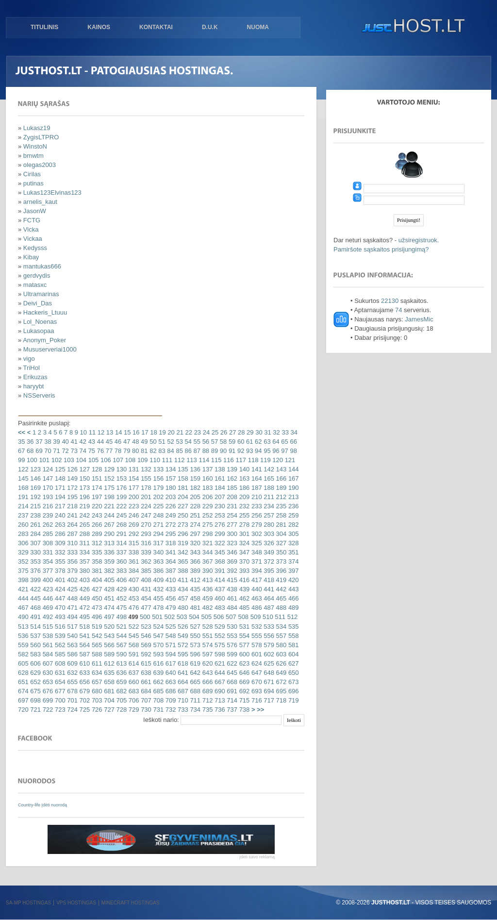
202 (157, 497)
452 (121, 598)
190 (292, 487)
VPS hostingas (76, 902)
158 (182, 478)
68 (29, 450)
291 (121, 533)
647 (255, 672)
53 (178, 441)
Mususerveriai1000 (50, 349)
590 (121, 654)
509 (254, 616)
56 (204, 441)
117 (240, 460)
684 (145, 691)
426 (84, 589)
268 (121, 524)
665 (194, 682)
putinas (33, 183)
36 (29, 441)
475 (121, 607)
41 (73, 441)
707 (145, 700)
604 (292, 654)
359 (108, 561)
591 (133, 654)
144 (292, 469)
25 (214, 432)
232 (243, 506)
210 (255, 497)
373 (280, 561)
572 (182, 645)
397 (292, 570)
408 (145, 580)
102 (56, 460)
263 (59, 524)
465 (280, 598)
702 (84, 700)
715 (243, 700)
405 (108, 580)
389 (194, 570)
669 (243, 682)
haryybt (33, 386)
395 (268, 570)
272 (170, 524)
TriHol (31, 367)
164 (255, 478)
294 (157, 533)
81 (143, 450)
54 (187, 441)
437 (219, 589)
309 (59, 543)
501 (156, 616)
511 (279, 616)
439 (243, 589)
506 (218, 616)
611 (96, 663)
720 (23, 709)
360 (121, 561)
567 (121, 645)
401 (59, 580)
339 (145, 552)
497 (108, 616)
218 (72, 506)
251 (194, 515)
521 (121, 626)
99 (21, 460)
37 (38, 441)
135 (182, 469)
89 (213, 450)
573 (194, 645)
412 (194, 580)
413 (206, 580)
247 (145, 515)
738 (243, 709)
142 (268, 469)
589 (108, 654)
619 (194, 663)
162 (231, 478)
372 (268, 561)
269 (133, 524)
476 (133, 607)
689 (206, 691)
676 (47, 691)
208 (231, 497)
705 (121, 700)
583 (35, 654)
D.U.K (210, 27)
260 (23, 524)
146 (35, 478)
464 (268, 598)
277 (231, 524)
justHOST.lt (411, 26)
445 (35, 598)
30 (258, 432)
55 (196, 441)
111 (166, 460)
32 (275, 432)
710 (182, 700)
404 (96, 580)
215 (35, 506)
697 (23, 700)
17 (144, 432)
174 (96, 487)
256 (255, 515)
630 (47, 672)
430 (133, 589)
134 (170, 469)
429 (121, 589)
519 (96, 626)
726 (96, 709)
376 (35, 570)
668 (231, 682)
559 (23, 645)
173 (84, 487)
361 (133, 561)
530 (231, 626)
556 (268, 635)
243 (96, 515)
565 (96, 645)
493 (59, 616)
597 (206, 654)
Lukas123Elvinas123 (52, 192)
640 (170, 672)
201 (145, 497)
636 (121, 672)
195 (72, 497)
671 (268, 682)
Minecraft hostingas (130, 902)
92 (239, 450)
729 (133, 709)
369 (231, 561)
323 (231, 543)
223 (133, 506)
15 (126, 432)
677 (59, 691)
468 (35, 607)
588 (96, 654)
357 (84, 561)
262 (47, 524)
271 (157, 524)
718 (280, 700)
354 (47, 561)
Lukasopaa (38, 331)
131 (133, 469)
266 (96, 524)
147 (47, 478)
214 (23, 506)
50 (152, 441)
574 (206, 645)
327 (280, 543)
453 (133, 598)
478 (157, 607)
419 (280, 580)
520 (108, 626)
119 (264, 460)
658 (108, 682)
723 (59, 709)
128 (96, 469)
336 (108, 552)
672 (280, 682)
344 (206, 552)
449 (84, 598)
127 (84, 469)
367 (206, 561)
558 (292, 635)
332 (59, 552)
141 (255, 469)
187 (255, 487)
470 (59, 607)
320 (194, 543)
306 (23, 543)
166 (280, 478)
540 (72, 635)
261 (35, 524)
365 (182, 561)
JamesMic (419, 319)
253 (219, 515)
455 (157, 598)
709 (170, 700)
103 (68, 460)
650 (292, 672)
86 (187, 450)
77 (108, 450)
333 (72, 552)
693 (255, 691)
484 (231, 607)
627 (292, 663)
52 (170, 441)
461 (231, 598)
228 (194, 506)
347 (243, 552)
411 (182, 580)
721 (35, 709)
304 (280, 533)
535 (292, 626)
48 (134, 441)
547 (157, 635)
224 (145, 506)
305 (292, 533)
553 (231, 635)
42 (82, 441)
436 (206, 589)
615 (145, 663)
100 (31, 460)
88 (204, 450)
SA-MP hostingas (28, 902)
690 (219, 691)
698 (35, 700)
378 (59, 570)
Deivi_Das (37, 303)
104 (80, 460)
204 (182, 497)
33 (284, 432)
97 (284, 450)
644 (219, 672)
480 (182, 607)
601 (255, 654)
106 (105, 460)
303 (268, 533)
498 (121, 616)
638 (145, 672)
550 (194, 635)
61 (248, 441)
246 (133, 515)
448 (72, 598)
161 (219, 478)
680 (96, 691)
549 (182, 635)
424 (59, 589)
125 (59, 469)
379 (72, 570)
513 (23, 626)
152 (108, 478)
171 (59, 487)
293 (145, 533)
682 (121, 691)
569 (145, 645)
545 (133, 635)
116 (227, 460)
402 (72, 580)
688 (194, 691)
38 (47, 441)
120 (277, 460)
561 (47, 645)
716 (255, 700)
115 (215, 460)
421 (23, 589)
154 (133, 478)
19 (161, 432)
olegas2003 (39, 164)
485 (243, 607)
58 (222, 441)
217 (59, 506)
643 (206, 672)
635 (108, 672)
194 (59, 497)
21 (179, 432)
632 (72, 672)
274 (194, 524)
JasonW (34, 211)
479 (170, 607)
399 (35, 580)
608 (59, 663)
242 (84, 515)
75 (90, 450)
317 (157, 543)
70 (47, 450)
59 (231, 441)
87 (196, 450)
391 (219, 570)
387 (170, 570)
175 (108, 487)
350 (280, 552)
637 (133, 672)
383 (121, 570)
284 (35, 533)
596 (194, 654)
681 (108, 691)
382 (108, 570)
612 (108, 663)
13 (108, 432)
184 (219, 487)
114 (203, 460)
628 (23, 672)
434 (182, 589)
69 (38, 450)
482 (206, 607)
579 (268, 645)
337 (121, 552)
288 (84, 533)
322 (219, 543)
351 (292, 552)
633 (84, 672)
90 (222, 450)
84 (170, 450)
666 (206, 682)
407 (133, 580)
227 (182, 506)
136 (194, 469)
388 (182, 570)
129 (108, 469)
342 (182, 552)
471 (72, 607)
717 (268, 700)
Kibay (31, 257)
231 (231, 506)
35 (21, 441)
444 (23, 598)
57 (213, 441)
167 (292, 478)
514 (35, 626)
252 (206, 515)
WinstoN (35, 146)
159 (194, 478)
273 (182, 524)
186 (243, 487)
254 (231, 515)
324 (243, 543)
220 (96, 506)
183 (206, 487)
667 (219, 682)
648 (268, 672)
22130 (389, 300)
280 (268, 524)
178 (145, 487)
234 (268, 506)
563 (72, 645)
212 (280, 497)
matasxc (35, 284)
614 (133, 663)
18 (153, 432)
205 (194, 497)
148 (59, 478)
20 (170, 432)
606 (35, 663)
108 (129, 460)
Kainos (98, 27)
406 (121, 580)
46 (117, 441)
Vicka (31, 229)
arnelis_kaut (40, 201)
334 (84, 552)
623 (243, 663)
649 (280, 672)
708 (157, 700)
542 (96, 635)
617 (170, 663)
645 (231, 672)
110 (154, 460)
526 (182, 626)
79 (125, 450)
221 (108, 506)
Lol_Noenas (40, 321)
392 (231, 570)
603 (280, 654)
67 (21, 450)
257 (268, 515)
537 (35, 635)
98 (292, 450)
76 (99, 450)
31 (267, 432)
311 (84, 543)
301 (243, 533)
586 (72, 654)
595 (182, 654)
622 (231, 663)
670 (255, 682)
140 (243, 469)
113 (191, 460)
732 (170, 709)
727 (108, 709)
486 (255, 607)
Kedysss (35, 247)
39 (55, 441)
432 (157, 589)
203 (170, 497)
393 (243, 570)
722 (47, 709)
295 (170, 533)
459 (206, 598)
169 (35, 487)
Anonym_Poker (44, 340)
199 (121, 497)
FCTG (31, 220)
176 (121, 487)
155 (145, 478)
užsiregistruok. (418, 240)
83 (161, 450)
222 (121, 506)
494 (72, 616)
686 (170, 691)
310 (72, 543)
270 (145, 524)
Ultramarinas (41, 294)
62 (257, 441)
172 (72, 487)
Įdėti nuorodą (54, 805)
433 (170, 589)
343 (194, 552)
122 (23, 469)
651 (23, 682)
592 (145, 654)
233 (255, 506)
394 (255, 570)
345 (219, 552)
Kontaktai (156, 27)
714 (231, 700)
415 (231, 580)
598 (219, 654)
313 (108, 543)
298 (206, 533)
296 (182, 533)
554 (243, 635)
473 (96, 607)
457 (182, 598)
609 (72, 663)
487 (268, 607)
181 (182, 487)
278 (243, 524)
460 (219, 598)
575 (219, 645)
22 (187, 432)
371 (255, 561)
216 (47, 506)
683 (133, 691)
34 (293, 432)
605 (23, 663)
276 (219, 524)
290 (108, 533)
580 (280, 645)
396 (280, 570)
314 (121, 543)
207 (219, 497)
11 (91, 432)
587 (84, 654)
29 (249, 432)
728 (121, 709)
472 (84, 607)
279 (255, 524)
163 (243, 478)
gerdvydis (36, 275)
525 (170, 626)
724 (72, 709)
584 (47, 654)
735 (206, 709)
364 (170, 561)
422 (35, 589)
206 (206, 497)
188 (268, 487)
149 (72, 478)
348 (255, 552)
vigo (29, 358)
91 (231, 450)
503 (181, 616)
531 (243, 626)
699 (47, 700)
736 (219, 709)
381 (96, 570)
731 (157, 709)
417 (255, 580)
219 (84, 506)
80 (134, 450)
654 (59, 682)
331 (47, 552)
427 (96, 589)
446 (47, 598)
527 (194, 626)
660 (133, 682)
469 (47, 607)
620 (206, 663)
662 (157, 682)
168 (23, 487)
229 (206, 506)
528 (206, 626)
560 (35, 645)
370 (243, 561)
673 (292, 682)
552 (219, 635)
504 (193, 616)
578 (255, 645)
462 (243, 598)
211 (268, 497)
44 (99, 441)
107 (117, 460)
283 (23, 533)
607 (47, 663)
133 (157, 469)
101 (43, 460)
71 (55, 450)
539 (59, 635)
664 (182, 682)
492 (47, 616)
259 (292, 515)
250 (182, 515)
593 (157, 654)
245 (121, 515)
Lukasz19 (36, 128)
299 (219, 533)
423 (47, 589)
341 (170, 552)
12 (100, 432)
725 (84, 709)
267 (108, 524)
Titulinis (44, 27)
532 (255, 626)
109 (141, 460)
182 (194, 487)
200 (133, 497)
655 (72, 682)
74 (82, 450)
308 (47, 543)
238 (35, 515)
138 (219, 469)
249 (170, 515)
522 (133, 626)
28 (240, 432)
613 (121, 663)
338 (133, 552)
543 (108, 635)
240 (59, 515)
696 (292, 691)
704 (108, 700)
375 (23, 570)
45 (108, 441)
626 (280, 663)
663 (170, 682)
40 (64, 441)
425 (72, 589)
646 (243, 672)
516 (59, 626)
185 (231, 487)
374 (292, 561)
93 (248, 450)
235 (280, 506)
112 (178, 460)
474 (108, 607)
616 (157, 663)
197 (96, 497)
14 (117, 432)
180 (170, 487)
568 (133, 645)
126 (72, 469)
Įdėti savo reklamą (257, 856)
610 (84, 663)
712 (206, 700)
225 (157, 506)
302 (255, 533)
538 (47, 635)
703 (96, 700)
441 (268, 589)
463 (255, 598)
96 (275, 450)
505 (205, 616)
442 (280, 589)
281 (280, 524)
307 (35, 543)
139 (231, 469)
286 (59, 533)
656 (84, 682)
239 (47, 515)
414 (219, 580)
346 (231, 552)
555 (255, 635)
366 (194, 561)
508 (242, 616)
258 (280, 515)
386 (157, 570)
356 (72, 561)
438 (231, 589)
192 (35, 497)
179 (157, 487)
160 (206, 478)
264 (72, 524)
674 (23, 691)
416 (243, 580)
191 (23, 497)
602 (268, 654)
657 (96, 682)
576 (231, 645)
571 (170, 645)
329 (23, 552)
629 (35, 672)
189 (280, 487)
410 (170, 580)
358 (96, 561)
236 (292, 506)
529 (219, 626)
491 (35, 616)
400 (47, 580)
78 (117, 450)
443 (292, 589)
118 (252, 460)
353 (35, 561)
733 (182, 709)
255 (243, 515)
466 (292, 598)
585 (59, 654)
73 (73, 450)
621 (219, 663)
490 (23, 616)
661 (145, 682)
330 (35, 552)
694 (268, 691)
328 (292, 543)
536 (23, 635)
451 (108, 598)
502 (169, 616)
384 (133, 570)
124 (47, 469)
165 (268, 478)
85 (178, 450)
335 (96, 552)
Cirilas (32, 174)
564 (84, 645)
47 (125, 441)
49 (143, 441)
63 (266, 441)
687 (182, 691)
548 (170, 635)
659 (121, 682)
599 (231, 654)
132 (145, 469)
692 (243, 691)
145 (23, 478)
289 (96, 533)
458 (194, 598)
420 (292, 580)
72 (64, 450)
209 (243, 497)
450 (96, 598)
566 (108, 645)
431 (145, 589)
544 (121, 635)
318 (170, 543)
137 (206, 469)
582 (23, 654)
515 (47, 626)
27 (231, 432)
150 (84, 478)
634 (96, 672)
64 (275, 441)
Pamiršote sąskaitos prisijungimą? (381, 249)
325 (255, 543)
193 (47, 497)
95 (266, 450)
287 (72, 533)
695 (280, 691)
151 (96, 478)
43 (90, 441)
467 (23, 607)
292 (133, 533)
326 (268, 543)
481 (194, 607)
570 (157, 645)
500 (145, 616)
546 (145, 635)
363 (157, 561)
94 (257, 450)
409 (157, 580)
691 (231, 691)
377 (47, 570)
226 (170, 506)
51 (161, 441)
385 (145, 570)
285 (47, 533)
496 (96, 616)
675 (35, 691)
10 (82, 432)
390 (206, 570)
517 (72, 626)
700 (59, 700)
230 (219, 506)
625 (268, 663)
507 (230, 616)
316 (145, 543)
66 (292, 441)
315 (133, 543)
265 (84, 524)
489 (292, 607)
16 (135, 432)
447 (59, 598)
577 (243, 645)
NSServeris (39, 395)
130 (121, 469)
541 (84, 635)
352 (23, 561)
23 (196, 432)
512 (291, 616)
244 (108, 515)
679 (84, 691)
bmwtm (33, 155)
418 (268, 580)
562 (59, 645)
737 (231, 709)
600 (243, 654)
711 (194, 700)
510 (267, 616)
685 (157, 691)
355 (59, 561)
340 (157, 552)
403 (84, 580)
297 (194, 533)
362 (145, 561)
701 (72, 700)
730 (145, 709)
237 (23, 515)
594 (170, 654)
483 (219, 607)
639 (157, 672)
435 (194, 589)
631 (59, 672)
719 (292, 700)
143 (280, 469)
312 (96, 543)
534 (280, 626)
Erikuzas (35, 377)
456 (170, 598)
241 (72, 515)
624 (255, 663)
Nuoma (258, 27)
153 (121, 478)
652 (35, 682)
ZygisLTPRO (41, 137)
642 (194, 672)
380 (84, 570)
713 (219, 700)
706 (133, 700)
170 (47, 487)
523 (145, 626)
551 (206, 635)
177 (133, 487)
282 (292, 524)
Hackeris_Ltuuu (45, 312)
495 (84, 616)
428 (108, 589)
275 (206, 524)
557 (280, 635)
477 (145, 607)
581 (292, 645)
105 (92, 460)
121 (289, 460)
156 (157, 478)
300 (231, 533)
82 (152, 450)
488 (280, 607)
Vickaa (32, 238)
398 (23, 580)
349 (268, 552)
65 (284, 441)
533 (268, 626)
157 (170, 478)
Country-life (30, 805)
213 (292, 497)
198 (108, 497)
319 (182, 543)
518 (84, 626)
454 (145, 598)
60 (239, 441)
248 (157, 515)
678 (72, 691)
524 (157, 626)
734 (194, 709)
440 (255, 589)
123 (35, 469)
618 (182, 663)
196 (84, 497)
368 (219, 561)
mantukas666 (42, 266)
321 (206, 543)
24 (205, 432)
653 (47, 682)
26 (222, 432)
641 (182, 672)
